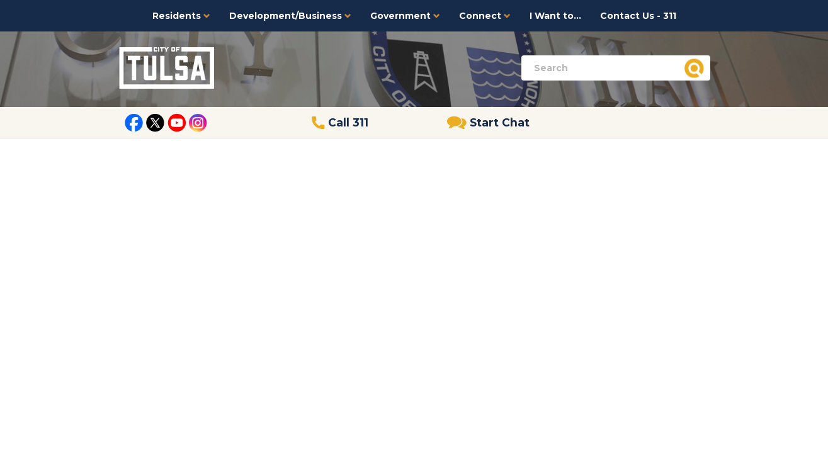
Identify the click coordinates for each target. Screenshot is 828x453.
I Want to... (555, 15)
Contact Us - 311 (638, 15)
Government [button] (405, 15)
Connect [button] (485, 15)
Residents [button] (181, 15)
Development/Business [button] (290, 15)
